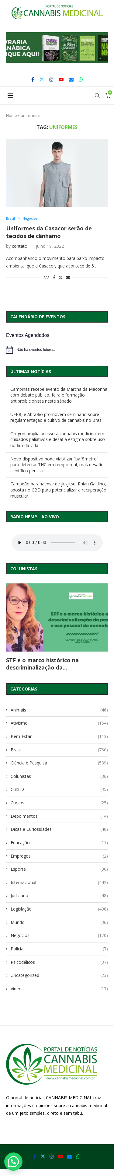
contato (19, 246)
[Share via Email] (68, 277)
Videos (59, 989)
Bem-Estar (59, 736)
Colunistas (59, 776)
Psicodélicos (59, 962)
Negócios (59, 935)
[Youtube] (61, 79)
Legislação (59, 909)
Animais (59, 710)
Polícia (59, 949)
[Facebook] (32, 79)
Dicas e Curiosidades (59, 829)
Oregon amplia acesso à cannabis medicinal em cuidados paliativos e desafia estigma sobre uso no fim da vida (57, 439)
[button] (57, 47)
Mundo (59, 922)
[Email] (71, 79)
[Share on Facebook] (54, 277)
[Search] (97, 95)
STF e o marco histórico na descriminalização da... (42, 663)
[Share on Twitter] (60, 277)
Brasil (59, 750)
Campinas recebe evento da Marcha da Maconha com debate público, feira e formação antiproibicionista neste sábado (58, 395)
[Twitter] (41, 79)
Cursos (59, 803)
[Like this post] (46, 277)
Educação (59, 843)
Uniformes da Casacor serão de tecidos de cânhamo (49, 232)
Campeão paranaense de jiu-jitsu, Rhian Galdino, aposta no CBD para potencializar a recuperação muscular (58, 489)
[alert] (57, 350)
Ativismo (59, 723)
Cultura (59, 789)
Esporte (59, 869)
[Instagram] (51, 79)
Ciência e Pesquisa (59, 763)
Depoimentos (59, 816)
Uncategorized (59, 975)
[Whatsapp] (81, 79)
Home (11, 115)
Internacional (59, 883)
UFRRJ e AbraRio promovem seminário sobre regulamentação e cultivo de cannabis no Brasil (56, 417)
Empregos (59, 856)
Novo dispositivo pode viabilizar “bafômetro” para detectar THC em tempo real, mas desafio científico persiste (57, 465)
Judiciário (59, 896)
